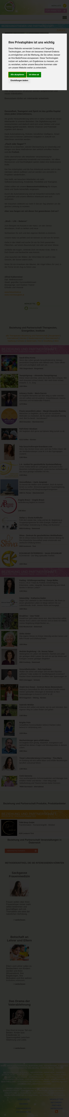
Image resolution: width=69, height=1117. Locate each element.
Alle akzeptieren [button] (17, 74)
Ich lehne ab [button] (34, 74)
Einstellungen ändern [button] (19, 80)
